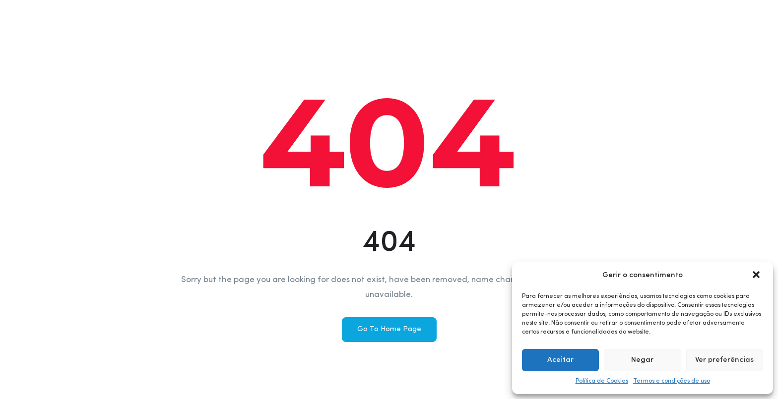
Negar (642, 360)
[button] (757, 276)
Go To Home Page (389, 329)
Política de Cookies (602, 381)
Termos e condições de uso (671, 381)
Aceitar (560, 360)
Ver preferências (724, 360)
